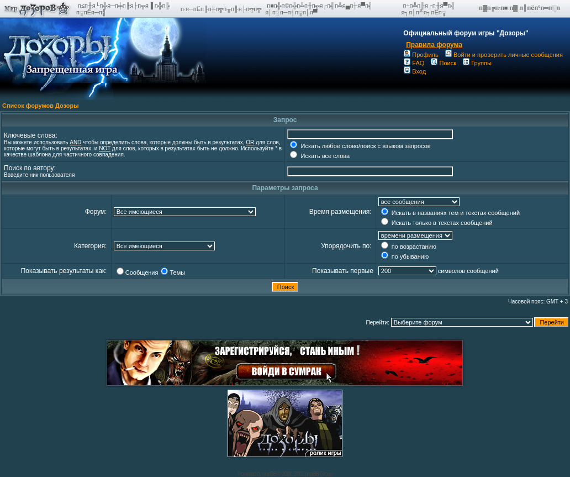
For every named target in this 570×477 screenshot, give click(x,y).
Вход (415, 71)
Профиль (421, 54)
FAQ (414, 63)
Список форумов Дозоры (40, 105)
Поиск (443, 63)
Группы (477, 63)
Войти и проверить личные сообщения (504, 54)
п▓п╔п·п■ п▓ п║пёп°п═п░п (520, 7)
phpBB (269, 474)
